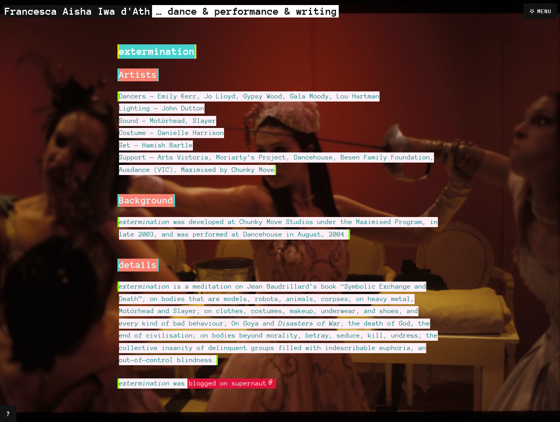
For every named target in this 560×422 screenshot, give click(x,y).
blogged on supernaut (228, 383)
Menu (544, 11)
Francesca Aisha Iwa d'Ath (77, 11)
